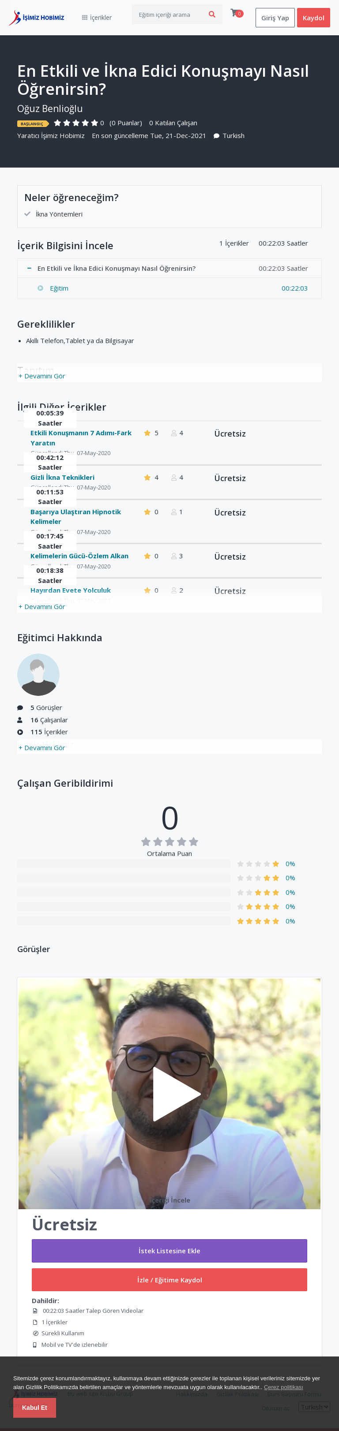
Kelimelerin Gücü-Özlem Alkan (79, 555)
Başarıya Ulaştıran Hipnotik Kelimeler (75, 516)
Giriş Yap (275, 17)
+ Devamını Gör (42, 375)
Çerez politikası (283, 1387)
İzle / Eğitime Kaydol (169, 1279)
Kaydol (313, 17)
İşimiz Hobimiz (63, 135)
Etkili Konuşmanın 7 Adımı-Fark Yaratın (81, 437)
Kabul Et (34, 1407)
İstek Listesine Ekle (169, 1250)
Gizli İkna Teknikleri (62, 477)
